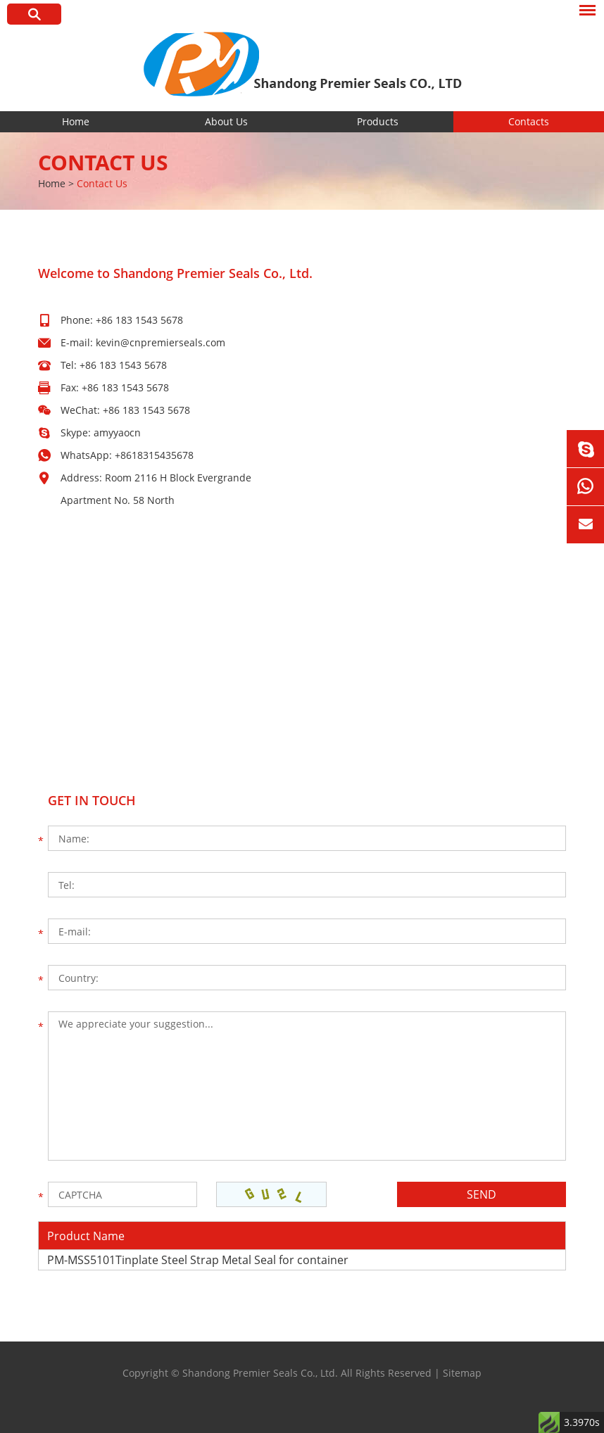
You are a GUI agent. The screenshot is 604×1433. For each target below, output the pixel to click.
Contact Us (103, 162)
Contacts (528, 121)
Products (377, 121)
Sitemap (462, 1373)
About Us (226, 121)
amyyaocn (117, 432)
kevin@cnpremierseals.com (160, 342)
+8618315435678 (154, 455)
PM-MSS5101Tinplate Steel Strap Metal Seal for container (197, 1260)
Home (75, 121)
